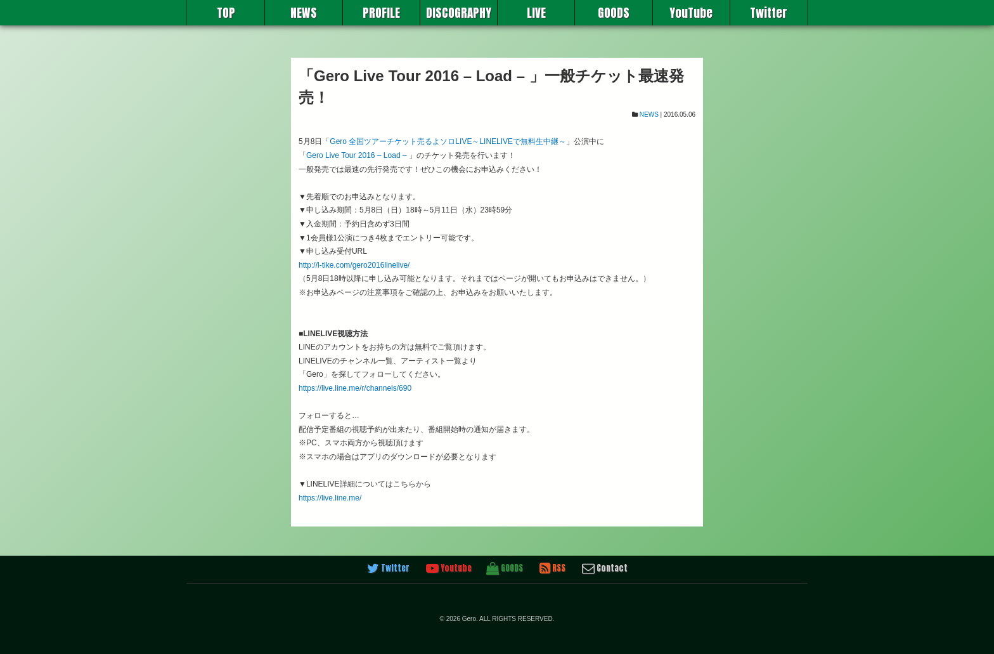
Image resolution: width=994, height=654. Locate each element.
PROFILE (381, 13)
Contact (605, 568)
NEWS (303, 13)
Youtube (449, 568)
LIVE (536, 13)
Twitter (768, 13)
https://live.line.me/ (330, 498)
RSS (552, 568)
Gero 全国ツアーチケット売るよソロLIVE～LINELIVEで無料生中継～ (448, 141)
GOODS (613, 13)
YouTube (691, 13)
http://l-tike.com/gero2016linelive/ (354, 265)
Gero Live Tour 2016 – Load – (356, 155)
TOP (226, 13)
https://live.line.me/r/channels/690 (355, 388)
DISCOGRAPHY (458, 13)
